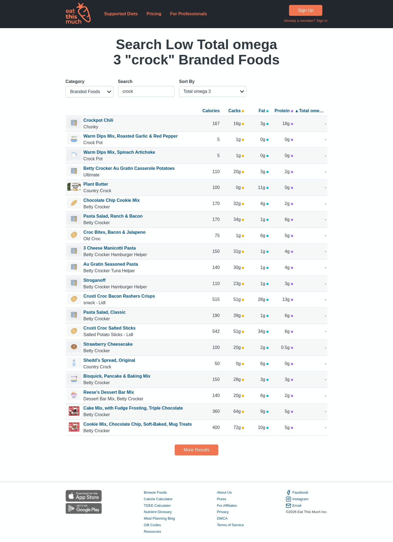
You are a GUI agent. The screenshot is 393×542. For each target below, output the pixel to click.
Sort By (187, 81)
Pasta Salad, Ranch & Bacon (113, 216)
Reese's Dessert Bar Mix (109, 392)
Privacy (223, 512)
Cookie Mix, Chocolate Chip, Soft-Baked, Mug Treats (138, 424)
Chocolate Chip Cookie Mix (112, 200)
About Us (224, 492)
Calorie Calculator (158, 499)
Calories (211, 110)
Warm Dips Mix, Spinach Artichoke (119, 152)
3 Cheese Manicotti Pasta (110, 248)
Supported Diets (121, 13)
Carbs (236, 110)
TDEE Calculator (157, 506)
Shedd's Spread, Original (109, 360)
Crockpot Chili (98, 120)
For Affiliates (227, 506)
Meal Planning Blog (159, 518)
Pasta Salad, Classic (105, 312)
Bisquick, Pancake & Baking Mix (117, 376)
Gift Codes (152, 525)
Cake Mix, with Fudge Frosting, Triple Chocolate (133, 408)
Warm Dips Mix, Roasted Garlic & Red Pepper (131, 136)
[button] (90, 91)
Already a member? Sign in (305, 21)
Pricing (154, 13)
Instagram (297, 499)
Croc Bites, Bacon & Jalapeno (115, 232)
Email (293, 505)
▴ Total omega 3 (312, 110)
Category (75, 81)
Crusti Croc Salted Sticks (110, 328)
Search (125, 81)
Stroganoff (95, 280)
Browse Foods (155, 492)
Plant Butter (96, 184)
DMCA (222, 518)
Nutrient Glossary (158, 512)
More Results (196, 450)
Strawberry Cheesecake (108, 344)
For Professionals (188, 13)
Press (221, 499)
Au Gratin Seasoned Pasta (111, 264)
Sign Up (306, 10)
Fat (264, 110)
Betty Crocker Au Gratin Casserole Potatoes (129, 168)
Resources (152, 531)
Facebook (297, 492)
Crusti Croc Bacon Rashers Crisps (119, 296)
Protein (284, 110)
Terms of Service (230, 525)
